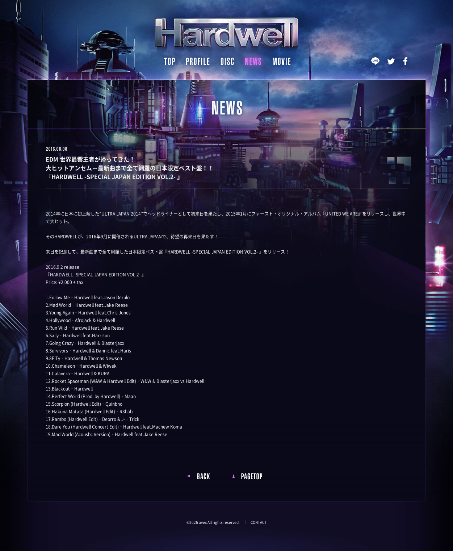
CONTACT (259, 522)
